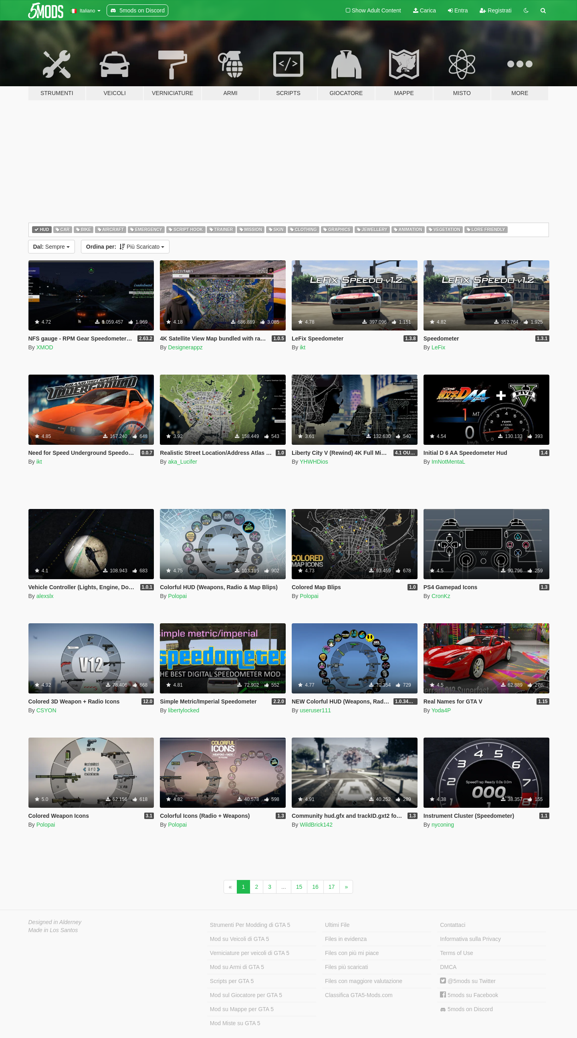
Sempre (51, 246)
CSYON (46, 710)
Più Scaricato (125, 246)
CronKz (441, 596)
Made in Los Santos (53, 930)
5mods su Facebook (469, 995)
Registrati (495, 10)
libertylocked (183, 710)
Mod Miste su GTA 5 (235, 1023)
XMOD (44, 347)
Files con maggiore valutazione (363, 981)
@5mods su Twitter (468, 981)
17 (332, 887)
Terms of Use (456, 953)
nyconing (443, 824)
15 (299, 887)
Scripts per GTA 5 (232, 981)
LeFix (438, 347)
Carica (424, 10)
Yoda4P (441, 710)
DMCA (448, 967)
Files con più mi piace (352, 953)
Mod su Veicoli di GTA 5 (239, 939)
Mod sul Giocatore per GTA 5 (246, 995)
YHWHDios (314, 461)
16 (315, 887)
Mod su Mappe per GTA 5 (242, 1009)
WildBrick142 (316, 824)
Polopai (177, 596)
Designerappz (185, 347)
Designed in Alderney (55, 922)
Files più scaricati (346, 967)
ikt (302, 347)
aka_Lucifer (182, 461)
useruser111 (315, 710)
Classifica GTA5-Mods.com (359, 995)
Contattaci (452, 925)
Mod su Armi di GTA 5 (237, 967)
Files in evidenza (346, 939)
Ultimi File (337, 925)
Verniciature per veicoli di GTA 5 (249, 953)
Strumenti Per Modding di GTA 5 (250, 925)
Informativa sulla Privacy (470, 939)
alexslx (45, 596)
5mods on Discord (466, 1009)
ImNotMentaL (448, 461)
